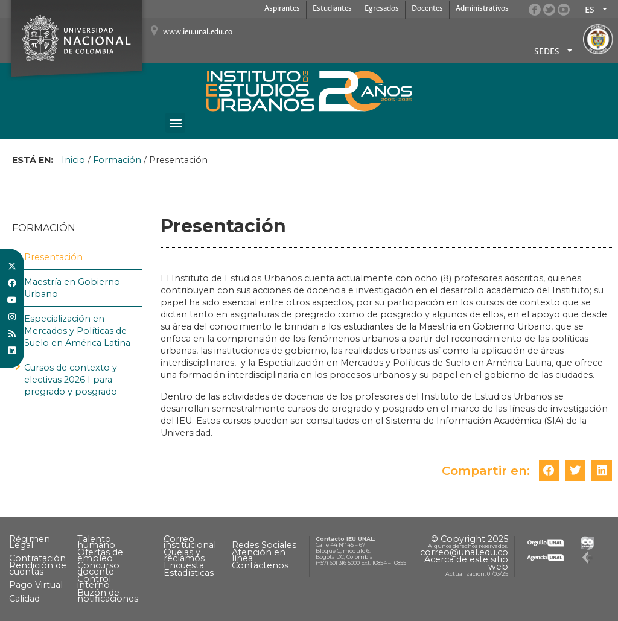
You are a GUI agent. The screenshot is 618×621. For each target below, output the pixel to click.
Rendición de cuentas (37, 568)
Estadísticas (189, 573)
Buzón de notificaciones (107, 596)
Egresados (382, 8)
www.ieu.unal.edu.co (197, 32)
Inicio (73, 159)
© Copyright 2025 (469, 538)
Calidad (24, 599)
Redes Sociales (264, 545)
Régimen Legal (29, 542)
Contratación (37, 558)
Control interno (94, 582)
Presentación (53, 257)
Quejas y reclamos (184, 555)
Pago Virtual (36, 585)
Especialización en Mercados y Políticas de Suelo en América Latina (77, 330)
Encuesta (184, 565)
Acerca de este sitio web (466, 563)
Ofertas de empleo (100, 555)
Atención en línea (258, 555)
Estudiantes (332, 8)
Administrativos (482, 8)
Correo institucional (190, 542)
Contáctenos (260, 565)
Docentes (427, 8)
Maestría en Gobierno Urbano (72, 287)
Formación (117, 159)
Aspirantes (282, 8)
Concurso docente (98, 568)
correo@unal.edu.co (464, 552)
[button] (175, 123)
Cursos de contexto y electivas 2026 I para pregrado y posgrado (70, 379)
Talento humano (96, 542)
